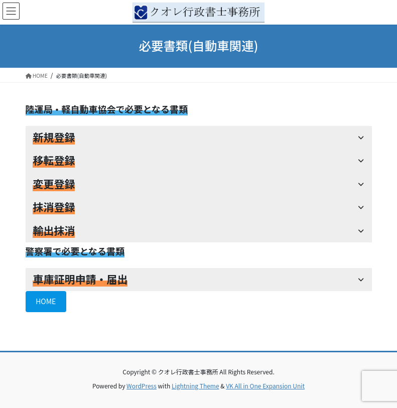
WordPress (141, 385)
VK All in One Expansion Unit (265, 385)
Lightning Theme (195, 385)
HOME (46, 301)
